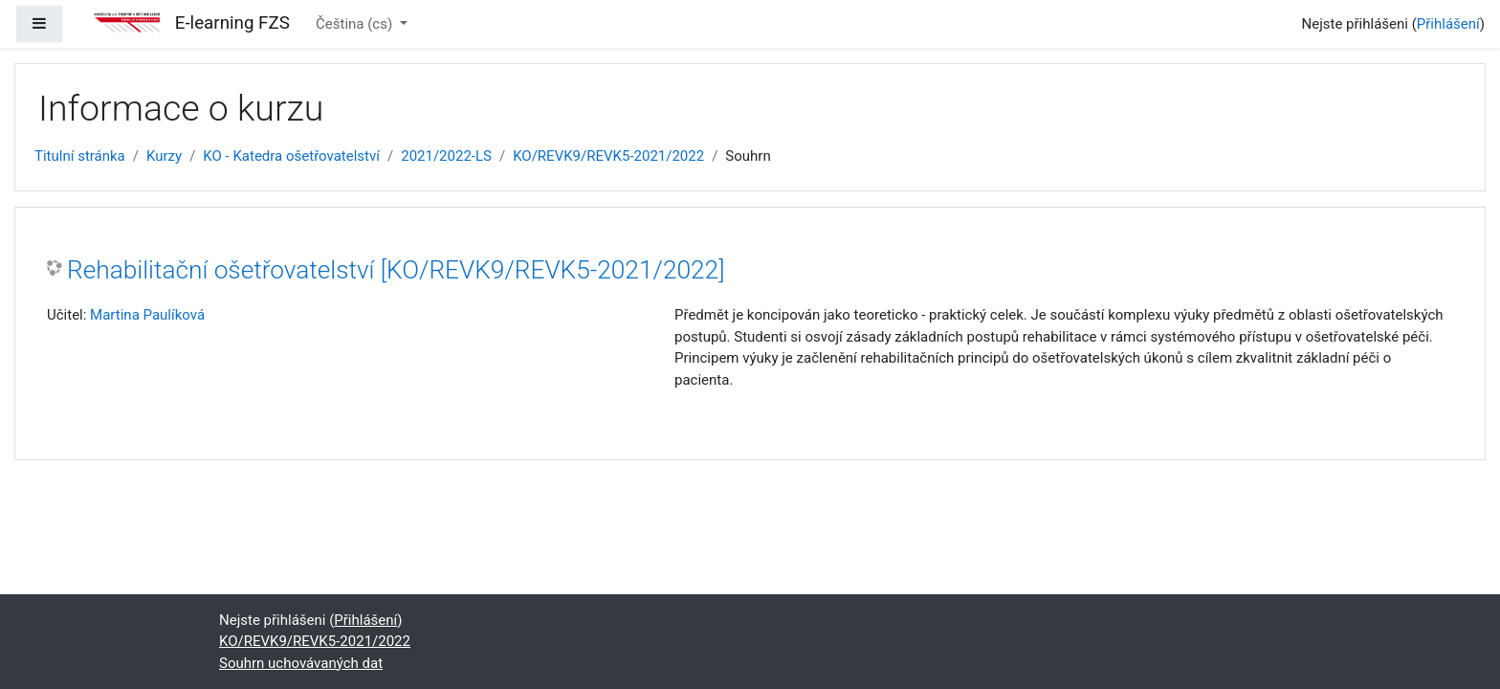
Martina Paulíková (147, 314)
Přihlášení (1448, 24)
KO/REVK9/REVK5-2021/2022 (608, 156)
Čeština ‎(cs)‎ (356, 24)
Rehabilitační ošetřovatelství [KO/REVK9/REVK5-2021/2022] (395, 270)
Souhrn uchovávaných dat (301, 663)
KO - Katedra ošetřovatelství (291, 156)
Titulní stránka (79, 156)
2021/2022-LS (446, 156)
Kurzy (164, 156)
